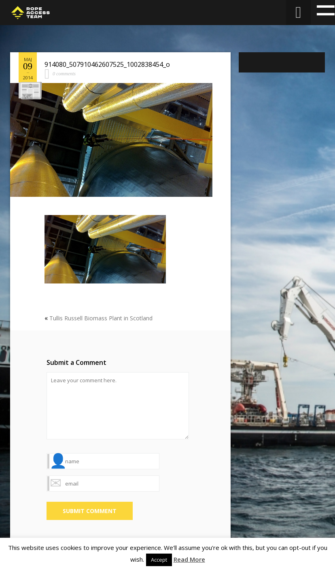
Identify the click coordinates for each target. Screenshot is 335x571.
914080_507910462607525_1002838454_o (107, 64)
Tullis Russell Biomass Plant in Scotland (101, 318)
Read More (189, 559)
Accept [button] (159, 559)
